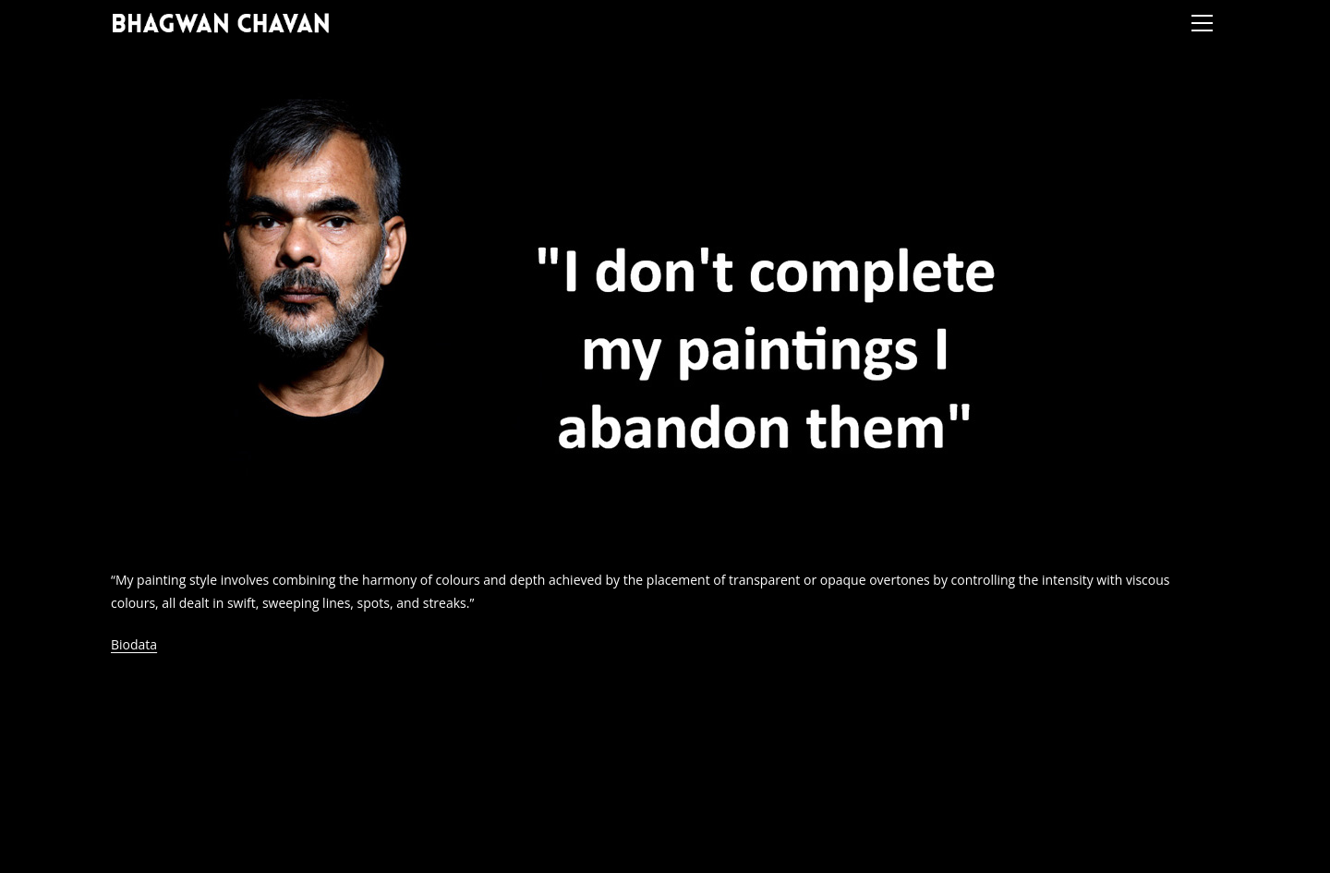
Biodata (134, 644)
